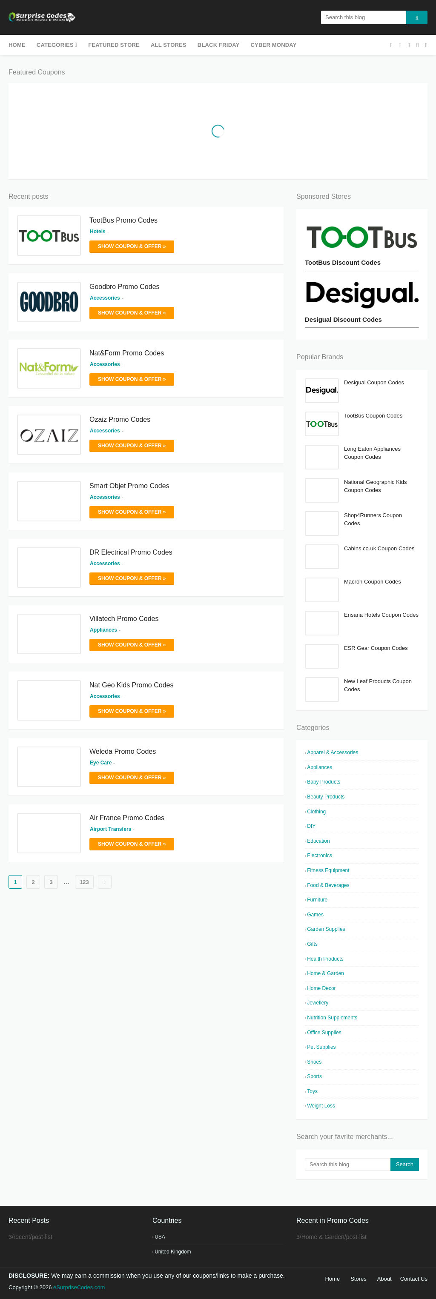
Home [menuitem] (17, 45)
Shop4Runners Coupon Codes (373, 519)
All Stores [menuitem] (168, 45)
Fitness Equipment (328, 870)
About (384, 1279)
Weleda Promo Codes (122, 751)
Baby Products (323, 782)
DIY (311, 826)
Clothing (316, 812)
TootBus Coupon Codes (373, 415)
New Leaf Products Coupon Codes (378, 685)
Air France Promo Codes (126, 817)
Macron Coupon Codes (372, 581)
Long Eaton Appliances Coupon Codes (372, 453)
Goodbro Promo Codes (124, 286)
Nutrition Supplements (332, 1018)
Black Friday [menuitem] (219, 45)
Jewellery (317, 1003)
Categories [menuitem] (55, 45)
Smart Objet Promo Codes (129, 485)
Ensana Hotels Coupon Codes (381, 615)
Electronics (319, 855)
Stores (358, 1279)
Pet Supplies (321, 1047)
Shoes (314, 1062)
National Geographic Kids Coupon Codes (375, 486)
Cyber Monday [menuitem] (274, 45)
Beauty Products (325, 797)
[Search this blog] (347, 1164)
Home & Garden (325, 973)
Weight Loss (321, 1106)
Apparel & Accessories (332, 752)
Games (315, 915)
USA (160, 1237)
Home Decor (321, 988)
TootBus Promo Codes (123, 220)
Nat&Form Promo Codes (126, 353)
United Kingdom (173, 1252)
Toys (312, 1091)
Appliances (319, 767)
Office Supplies (324, 1033)
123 (84, 882)
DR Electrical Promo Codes (130, 552)
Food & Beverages (328, 885)
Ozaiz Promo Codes (119, 419)
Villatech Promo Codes (123, 618)
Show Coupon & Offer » (132, 246)
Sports (314, 1076)
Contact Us (413, 1279)
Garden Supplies (326, 929)
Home (332, 1279)
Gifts (312, 944)
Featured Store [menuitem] (114, 45)
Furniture (317, 900)
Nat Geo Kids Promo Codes (131, 685)
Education (318, 841)
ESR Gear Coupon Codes (376, 648)
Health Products (325, 959)
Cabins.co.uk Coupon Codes (379, 548)
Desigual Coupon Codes (374, 382)
